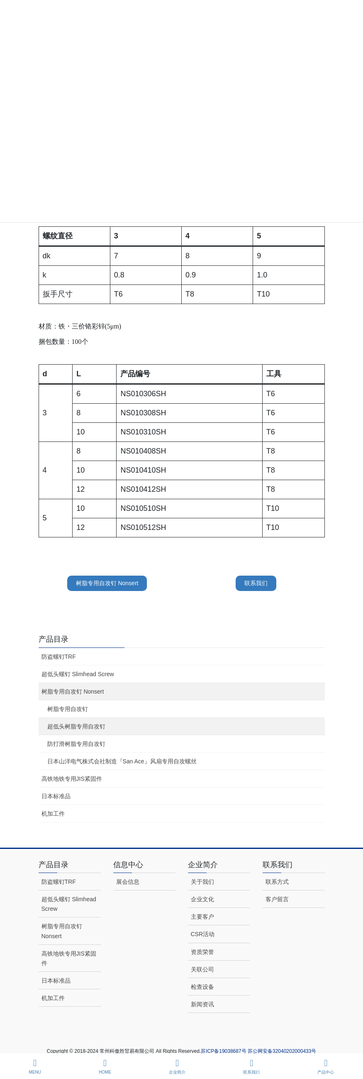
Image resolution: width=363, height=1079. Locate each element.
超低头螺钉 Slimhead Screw (77, 674)
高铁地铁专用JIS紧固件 (71, 778)
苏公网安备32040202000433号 (282, 1051)
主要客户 (202, 916)
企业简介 (177, 1066)
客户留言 (277, 899)
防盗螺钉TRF (58, 656)
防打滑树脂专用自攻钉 (76, 744)
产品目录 (53, 639)
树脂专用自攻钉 (67, 709)
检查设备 (202, 986)
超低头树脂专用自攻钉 (76, 726)
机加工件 (53, 813)
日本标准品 (56, 796)
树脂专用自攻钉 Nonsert (107, 583)
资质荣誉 (202, 952)
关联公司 (202, 969)
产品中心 (325, 1066)
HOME (105, 1066)
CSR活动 (203, 934)
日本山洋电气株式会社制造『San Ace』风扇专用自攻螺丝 (122, 761)
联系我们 (256, 583)
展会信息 (127, 881)
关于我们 (202, 881)
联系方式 (277, 881)
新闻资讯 (202, 1004)
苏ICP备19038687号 (224, 1051)
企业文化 (202, 899)
